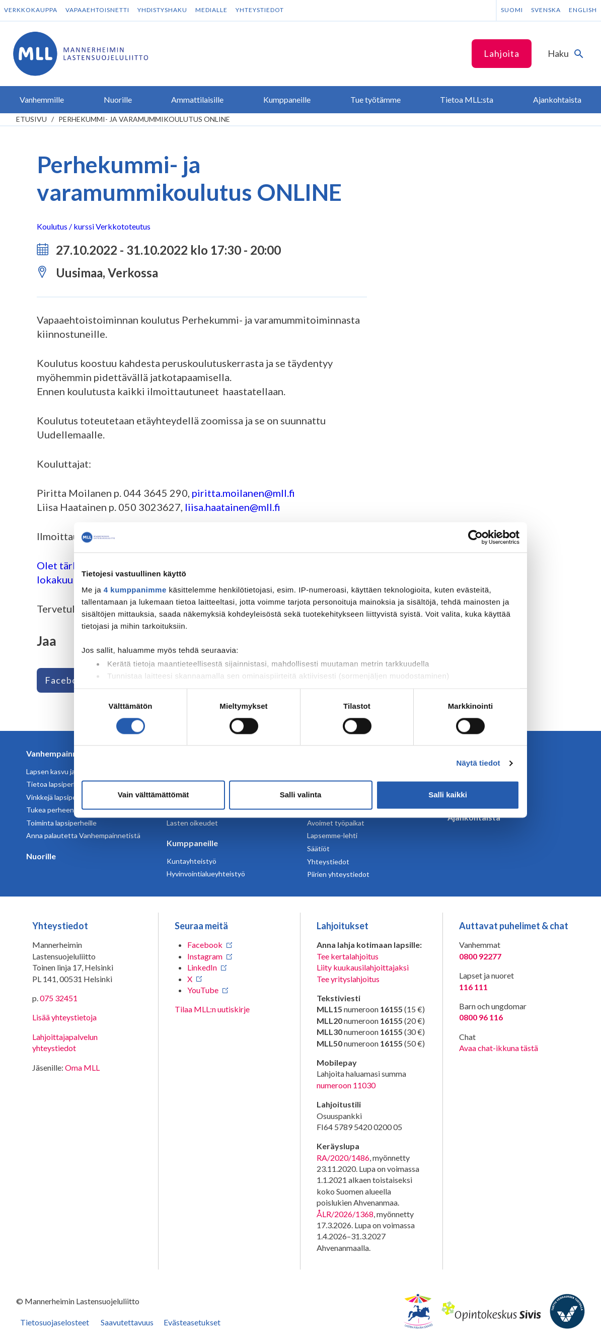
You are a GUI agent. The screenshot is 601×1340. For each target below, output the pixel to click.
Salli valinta (301, 795)
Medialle (211, 10)
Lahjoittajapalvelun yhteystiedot (65, 1042)
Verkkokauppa (30, 10)
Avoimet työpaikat (335, 822)
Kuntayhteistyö (191, 861)
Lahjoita (501, 53)
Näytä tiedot (478, 763)
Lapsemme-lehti (332, 835)
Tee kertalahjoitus (348, 956)
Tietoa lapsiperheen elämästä (72, 784)
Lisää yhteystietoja (64, 1017)
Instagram (204, 956)
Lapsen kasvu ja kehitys (63, 771)
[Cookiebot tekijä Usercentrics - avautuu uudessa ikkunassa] (475, 537)
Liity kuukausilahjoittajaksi (363, 967)
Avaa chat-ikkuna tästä (498, 1048)
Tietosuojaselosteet (54, 1322)
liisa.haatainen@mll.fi (232, 507)
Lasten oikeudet (192, 822)
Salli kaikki (447, 795)
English (583, 10)
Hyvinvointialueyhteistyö (206, 873)
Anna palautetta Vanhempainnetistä (83, 835)
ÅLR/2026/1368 (345, 1214)
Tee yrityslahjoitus (348, 979)
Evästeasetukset (192, 1322)
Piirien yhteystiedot (338, 874)
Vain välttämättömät (153, 795)
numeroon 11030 (346, 1085)
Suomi (512, 10)
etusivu (31, 119)
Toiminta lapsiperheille (61, 822)
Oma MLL (82, 1067)
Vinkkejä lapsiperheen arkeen (72, 797)
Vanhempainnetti (58, 753)
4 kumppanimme (135, 589)
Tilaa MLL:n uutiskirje (212, 1009)
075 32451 (59, 998)
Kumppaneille (192, 843)
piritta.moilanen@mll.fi (243, 493)
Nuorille (41, 856)
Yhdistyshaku (162, 10)
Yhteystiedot (260, 10)
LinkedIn (202, 967)
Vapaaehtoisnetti (97, 10)
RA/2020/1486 (343, 1157)
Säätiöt (318, 848)
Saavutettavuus (127, 1322)
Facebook (66, 680)
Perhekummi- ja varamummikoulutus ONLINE (144, 119)
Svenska (546, 10)
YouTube (202, 990)
